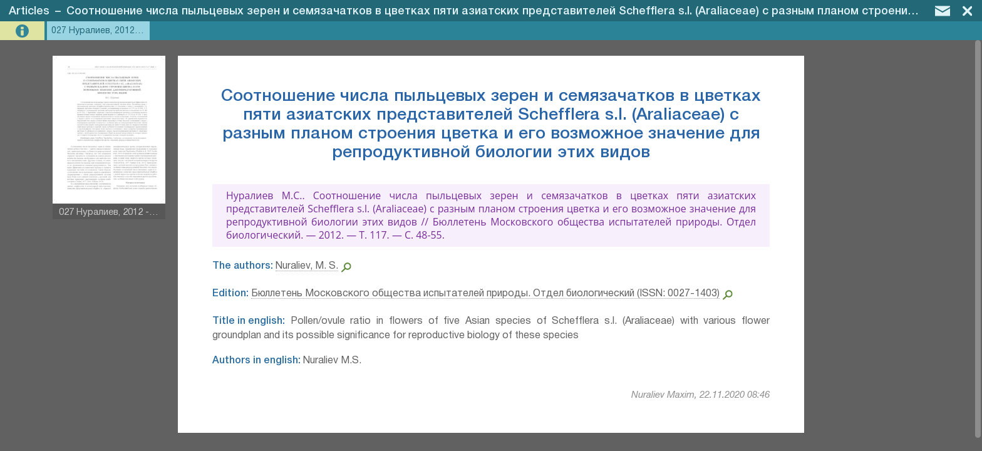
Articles (29, 11)
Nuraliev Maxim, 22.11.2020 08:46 (700, 395)
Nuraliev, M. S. (307, 266)
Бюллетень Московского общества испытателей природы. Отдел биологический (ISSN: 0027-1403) (485, 293)
